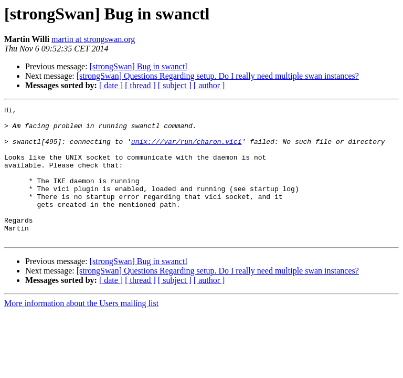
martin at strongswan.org (93, 39)
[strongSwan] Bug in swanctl (138, 66)
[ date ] (111, 85)
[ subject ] (175, 85)
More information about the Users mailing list (81, 330)
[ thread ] (140, 85)
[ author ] (209, 85)
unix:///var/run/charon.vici (186, 149)
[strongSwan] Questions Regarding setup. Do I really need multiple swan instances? (218, 75)
